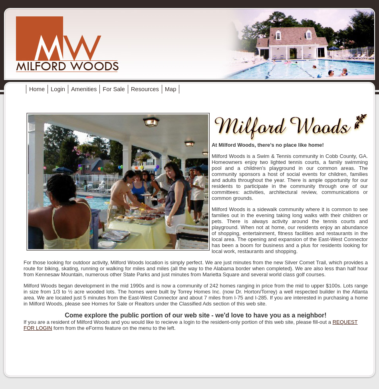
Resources (145, 89)
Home (37, 89)
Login (58, 89)
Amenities (84, 89)
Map (171, 89)
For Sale (114, 89)
